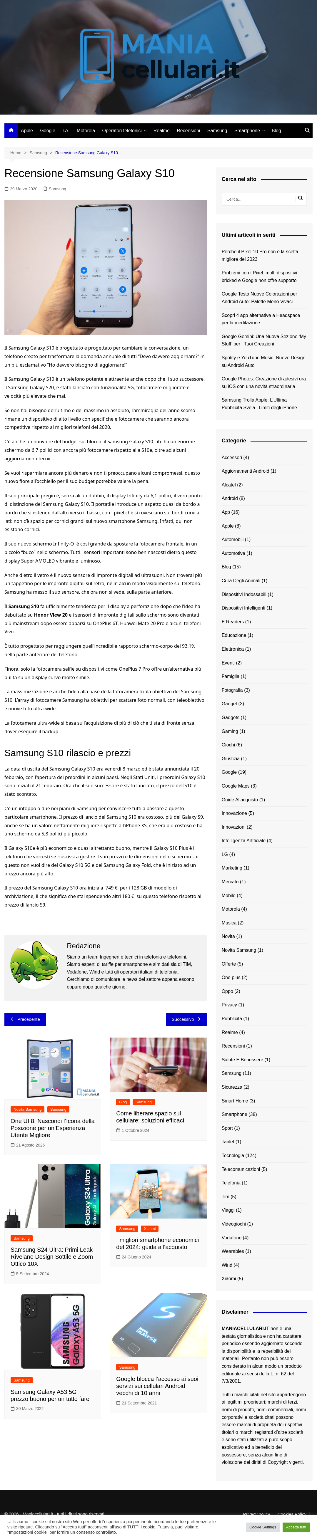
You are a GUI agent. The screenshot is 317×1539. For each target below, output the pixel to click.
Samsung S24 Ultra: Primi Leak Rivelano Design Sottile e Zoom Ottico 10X (52, 1256)
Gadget (229, 703)
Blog (276, 130)
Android (230, 498)
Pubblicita (232, 1018)
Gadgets (230, 717)
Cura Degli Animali (241, 580)
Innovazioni (234, 827)
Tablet (228, 1141)
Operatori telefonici (122, 130)
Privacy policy (256, 1514)
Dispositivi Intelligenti (244, 607)
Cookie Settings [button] (262, 1527)
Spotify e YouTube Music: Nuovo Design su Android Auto (264, 361)
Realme (162, 130)
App (226, 512)
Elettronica (233, 649)
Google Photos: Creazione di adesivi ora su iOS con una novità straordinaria (264, 382)
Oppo (227, 991)
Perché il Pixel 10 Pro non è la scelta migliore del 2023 (260, 255)
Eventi (228, 662)
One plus (231, 977)
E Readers (233, 621)
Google (47, 130)
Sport (227, 1128)
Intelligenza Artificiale (244, 840)
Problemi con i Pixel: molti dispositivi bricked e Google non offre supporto (259, 276)
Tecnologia (233, 1155)
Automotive (233, 553)
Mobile (229, 895)
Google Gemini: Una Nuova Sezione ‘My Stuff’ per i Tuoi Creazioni (264, 340)
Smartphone (247, 130)
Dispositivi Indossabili (244, 594)
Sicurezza (232, 1087)
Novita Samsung (27, 1109)
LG (225, 854)
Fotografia (232, 690)
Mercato (230, 881)
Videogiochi (234, 1223)
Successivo (186, 1019)
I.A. (65, 130)
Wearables (233, 1251)
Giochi (228, 744)
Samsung (217, 130)
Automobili (233, 539)
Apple (27, 130)
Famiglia (230, 676)
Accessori (232, 457)
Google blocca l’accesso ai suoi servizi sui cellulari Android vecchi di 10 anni (157, 1386)
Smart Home (235, 1100)
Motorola (86, 130)
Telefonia (231, 1182)
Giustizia (231, 758)
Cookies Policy (292, 1514)
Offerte (229, 963)
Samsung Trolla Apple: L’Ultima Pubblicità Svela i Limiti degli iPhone (259, 403)
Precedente (25, 1019)
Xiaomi (150, 1228)
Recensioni (188, 130)
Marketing (232, 867)
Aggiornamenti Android (245, 471)
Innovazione (234, 813)
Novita (228, 936)
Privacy (229, 1004)
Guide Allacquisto (240, 799)
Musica (229, 922)
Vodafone (232, 1237)
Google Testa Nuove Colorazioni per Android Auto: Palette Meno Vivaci (259, 297)
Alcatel (229, 484)
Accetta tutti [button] (296, 1527)
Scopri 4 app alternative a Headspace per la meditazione (261, 319)
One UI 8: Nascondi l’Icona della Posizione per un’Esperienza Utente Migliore (53, 1128)
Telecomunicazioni (241, 1169)
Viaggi (228, 1210)
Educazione (234, 635)
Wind (227, 1265)
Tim (225, 1196)
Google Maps (236, 785)
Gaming (230, 731)
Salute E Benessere (242, 1059)
